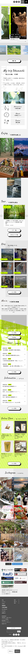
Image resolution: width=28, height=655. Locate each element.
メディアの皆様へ (5, 619)
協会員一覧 (4, 623)
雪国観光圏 (14, 591)
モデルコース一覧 (14, 234)
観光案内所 (4, 616)
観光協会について (5, 620)
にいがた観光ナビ (6, 593)
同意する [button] (17, 651)
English (10, 634)
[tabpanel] (14, 23)
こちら (20, 646)
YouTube (14, 337)
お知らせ (3, 612)
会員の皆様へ (13, 628)
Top (2, 600)
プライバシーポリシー (6, 622)
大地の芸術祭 (4, 607)
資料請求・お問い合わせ (6, 617)
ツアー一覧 (14, 230)
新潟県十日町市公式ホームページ (10, 590)
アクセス (3, 611)
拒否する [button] (11, 651)
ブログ (3, 603)
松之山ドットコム (6, 591)
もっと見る (14, 292)
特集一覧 (14, 60)
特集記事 (3, 605)
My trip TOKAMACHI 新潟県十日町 (3, 2)
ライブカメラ (4, 609)
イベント (3, 601)
